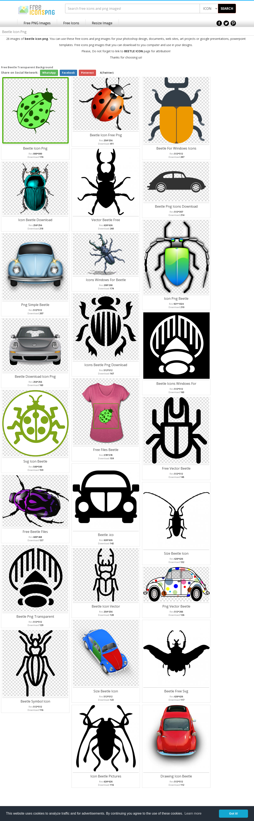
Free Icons (71, 23)
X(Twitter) (106, 72)
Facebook (68, 72)
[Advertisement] (237, 131)
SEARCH (227, 8)
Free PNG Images (37, 23)
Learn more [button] (193, 813)
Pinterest (87, 72)
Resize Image (102, 23)
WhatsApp (49, 72)
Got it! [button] (233, 813)
